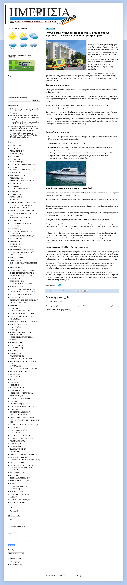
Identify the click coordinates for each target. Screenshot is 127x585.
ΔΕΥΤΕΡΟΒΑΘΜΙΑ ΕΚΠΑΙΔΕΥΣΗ (22, 202)
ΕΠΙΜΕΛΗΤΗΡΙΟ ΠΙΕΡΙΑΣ (19, 284)
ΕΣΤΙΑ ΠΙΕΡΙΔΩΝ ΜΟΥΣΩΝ (19, 294)
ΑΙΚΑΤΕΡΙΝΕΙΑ (15, 162)
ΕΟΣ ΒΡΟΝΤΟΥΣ (16, 278)
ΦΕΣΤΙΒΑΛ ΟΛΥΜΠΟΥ (18, 478)
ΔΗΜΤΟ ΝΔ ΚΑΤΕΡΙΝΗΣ (18, 218)
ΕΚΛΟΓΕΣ (13, 247)
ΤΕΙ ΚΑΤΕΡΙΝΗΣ (15, 472)
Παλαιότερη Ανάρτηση (111, 306)
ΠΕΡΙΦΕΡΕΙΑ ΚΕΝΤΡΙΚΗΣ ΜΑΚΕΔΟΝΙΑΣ (24, 420)
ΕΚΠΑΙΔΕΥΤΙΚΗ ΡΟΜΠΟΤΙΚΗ (21, 252)
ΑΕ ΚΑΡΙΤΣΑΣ (15, 151)
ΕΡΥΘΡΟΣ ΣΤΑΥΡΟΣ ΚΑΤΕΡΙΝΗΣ (21, 292)
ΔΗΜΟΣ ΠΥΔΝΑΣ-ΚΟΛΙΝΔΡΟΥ (21, 210)
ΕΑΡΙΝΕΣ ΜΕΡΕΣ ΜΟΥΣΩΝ (19, 223)
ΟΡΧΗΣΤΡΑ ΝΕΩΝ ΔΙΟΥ (18, 412)
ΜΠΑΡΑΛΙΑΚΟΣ (15, 374)
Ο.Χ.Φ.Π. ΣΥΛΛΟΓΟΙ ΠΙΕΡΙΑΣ (20, 398)
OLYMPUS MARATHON (18, 499)
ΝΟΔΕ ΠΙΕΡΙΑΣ (15, 390)
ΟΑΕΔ (12, 401)
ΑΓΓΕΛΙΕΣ (13, 145)
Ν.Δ (11, 379)
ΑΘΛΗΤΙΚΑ (14, 154)
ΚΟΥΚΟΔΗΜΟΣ (15, 342)
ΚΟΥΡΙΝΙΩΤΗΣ (15, 348)
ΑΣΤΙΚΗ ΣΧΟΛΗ (16, 175)
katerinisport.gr (15, 562)
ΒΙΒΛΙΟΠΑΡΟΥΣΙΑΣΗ (17, 189)
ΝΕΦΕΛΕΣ (13, 385)
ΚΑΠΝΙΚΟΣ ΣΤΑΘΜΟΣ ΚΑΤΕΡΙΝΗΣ (22, 321)
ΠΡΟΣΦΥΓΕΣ (14, 446)
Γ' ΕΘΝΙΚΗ (14, 194)
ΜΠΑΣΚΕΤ (14, 377)
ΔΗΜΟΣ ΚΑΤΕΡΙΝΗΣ (17, 208)
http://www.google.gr (17, 564)
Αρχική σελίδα (81, 306)
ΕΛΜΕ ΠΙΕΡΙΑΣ (15, 257)
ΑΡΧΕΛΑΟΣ (14, 173)
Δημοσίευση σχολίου (55, 301)
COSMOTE (13, 489)
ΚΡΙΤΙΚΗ (13, 350)
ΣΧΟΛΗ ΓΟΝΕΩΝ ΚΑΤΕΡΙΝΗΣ (20, 465)
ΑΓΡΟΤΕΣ (13, 148)
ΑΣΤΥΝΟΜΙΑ (14, 178)
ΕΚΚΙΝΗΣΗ (14, 244)
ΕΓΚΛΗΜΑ (14, 229)
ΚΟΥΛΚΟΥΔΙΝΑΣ (16, 345)
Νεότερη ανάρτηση (52, 306)
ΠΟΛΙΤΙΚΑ (14, 443)
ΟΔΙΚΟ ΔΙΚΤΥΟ (15, 404)
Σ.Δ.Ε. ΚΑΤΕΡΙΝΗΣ (16, 449)
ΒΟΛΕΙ (12, 191)
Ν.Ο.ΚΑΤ (13, 382)
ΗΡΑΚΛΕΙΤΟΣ (15, 305)
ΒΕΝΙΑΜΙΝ (14, 186)
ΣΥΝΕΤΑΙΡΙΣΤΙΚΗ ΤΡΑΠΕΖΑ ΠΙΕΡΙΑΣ (23, 460)
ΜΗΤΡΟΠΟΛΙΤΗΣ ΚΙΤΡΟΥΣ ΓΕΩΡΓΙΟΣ (23, 361)
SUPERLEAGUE (15, 502)
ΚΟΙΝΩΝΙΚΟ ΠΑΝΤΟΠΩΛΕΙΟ (20, 337)
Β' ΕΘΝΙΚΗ (14, 183)
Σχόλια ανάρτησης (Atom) (62, 309)
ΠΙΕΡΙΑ (12, 427)
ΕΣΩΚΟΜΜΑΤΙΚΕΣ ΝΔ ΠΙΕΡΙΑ (21, 297)
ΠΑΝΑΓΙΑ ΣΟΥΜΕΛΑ (17, 415)
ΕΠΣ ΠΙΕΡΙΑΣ (14, 286)
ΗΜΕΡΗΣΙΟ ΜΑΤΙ (16, 303)
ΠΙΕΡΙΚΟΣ (13, 433)
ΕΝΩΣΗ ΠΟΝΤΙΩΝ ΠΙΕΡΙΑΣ (19, 276)
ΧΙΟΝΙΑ (13, 483)
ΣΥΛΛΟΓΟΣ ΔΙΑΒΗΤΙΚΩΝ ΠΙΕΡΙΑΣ (22, 454)
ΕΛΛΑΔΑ (13, 255)
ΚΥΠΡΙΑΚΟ (14, 353)
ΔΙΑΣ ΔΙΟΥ (14, 220)
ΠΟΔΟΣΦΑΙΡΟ (15, 441)
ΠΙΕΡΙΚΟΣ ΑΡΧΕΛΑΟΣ (18, 435)
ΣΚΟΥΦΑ (13, 452)
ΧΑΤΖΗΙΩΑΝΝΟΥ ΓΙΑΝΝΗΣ (20, 480)
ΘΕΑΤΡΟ (13, 308)
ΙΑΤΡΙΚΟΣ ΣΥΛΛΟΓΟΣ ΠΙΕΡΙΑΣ (21, 313)
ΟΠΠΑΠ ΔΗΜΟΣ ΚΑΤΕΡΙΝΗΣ (20, 406)
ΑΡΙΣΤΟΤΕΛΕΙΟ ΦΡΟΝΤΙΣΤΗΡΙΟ (21, 170)
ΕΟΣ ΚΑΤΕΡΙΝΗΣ (16, 281)
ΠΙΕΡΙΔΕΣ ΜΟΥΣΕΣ (17, 430)
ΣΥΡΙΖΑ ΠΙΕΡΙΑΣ (16, 462)
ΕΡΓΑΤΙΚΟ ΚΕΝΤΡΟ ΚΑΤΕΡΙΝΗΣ (21, 289)
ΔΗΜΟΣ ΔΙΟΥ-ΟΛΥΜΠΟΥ (19, 205)
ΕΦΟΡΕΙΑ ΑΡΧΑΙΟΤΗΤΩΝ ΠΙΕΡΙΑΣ (22, 300)
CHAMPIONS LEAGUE (18, 486)
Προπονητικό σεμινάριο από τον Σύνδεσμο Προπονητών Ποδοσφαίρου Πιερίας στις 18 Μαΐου (24, 128)
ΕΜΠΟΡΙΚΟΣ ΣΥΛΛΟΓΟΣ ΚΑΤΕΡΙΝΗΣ (23, 263)
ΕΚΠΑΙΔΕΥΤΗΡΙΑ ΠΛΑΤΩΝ (20, 249)
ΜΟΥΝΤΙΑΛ (14, 366)
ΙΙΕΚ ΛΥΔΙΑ (14, 319)
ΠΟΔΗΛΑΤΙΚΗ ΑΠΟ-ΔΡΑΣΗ (19, 438)
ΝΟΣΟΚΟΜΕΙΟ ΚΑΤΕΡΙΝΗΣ (20, 393)
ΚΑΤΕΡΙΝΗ (14, 327)
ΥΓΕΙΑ (12, 475)
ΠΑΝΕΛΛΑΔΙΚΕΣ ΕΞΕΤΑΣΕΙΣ (20, 417)
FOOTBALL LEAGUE (17, 494)
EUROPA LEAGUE (16, 491)
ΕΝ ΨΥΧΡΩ (14, 267)
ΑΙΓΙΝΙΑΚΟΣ (14, 159)
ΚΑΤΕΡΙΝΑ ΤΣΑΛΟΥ (17, 324)
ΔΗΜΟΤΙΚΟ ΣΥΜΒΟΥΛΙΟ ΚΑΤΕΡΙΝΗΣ (23, 213)
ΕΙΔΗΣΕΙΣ (13, 238)
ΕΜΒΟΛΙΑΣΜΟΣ (16, 260)
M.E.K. (12, 497)
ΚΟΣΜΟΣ (13, 340)
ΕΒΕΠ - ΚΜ (14, 226)
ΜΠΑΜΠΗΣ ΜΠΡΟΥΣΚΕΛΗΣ (20, 371)
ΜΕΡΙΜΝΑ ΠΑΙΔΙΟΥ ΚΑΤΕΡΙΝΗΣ (21, 359)
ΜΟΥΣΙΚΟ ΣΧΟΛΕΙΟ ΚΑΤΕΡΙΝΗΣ (22, 369)
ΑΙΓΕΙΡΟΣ (13, 156)
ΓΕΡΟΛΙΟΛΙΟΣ (15, 197)
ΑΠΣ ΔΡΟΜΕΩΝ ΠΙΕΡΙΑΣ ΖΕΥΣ (21, 164)
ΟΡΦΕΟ (12, 409)
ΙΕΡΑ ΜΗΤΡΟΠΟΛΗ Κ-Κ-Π (19, 316)
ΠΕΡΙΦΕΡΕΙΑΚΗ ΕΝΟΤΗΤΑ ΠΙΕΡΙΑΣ (23, 424)
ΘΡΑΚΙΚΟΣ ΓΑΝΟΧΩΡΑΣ (18, 311)
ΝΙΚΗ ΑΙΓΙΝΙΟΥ (15, 388)
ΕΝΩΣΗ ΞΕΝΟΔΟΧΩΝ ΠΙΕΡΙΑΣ (21, 273)
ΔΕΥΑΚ (12, 200)
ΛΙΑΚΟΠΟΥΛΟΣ (15, 356)
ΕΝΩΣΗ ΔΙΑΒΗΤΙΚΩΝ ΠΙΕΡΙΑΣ (21, 270)
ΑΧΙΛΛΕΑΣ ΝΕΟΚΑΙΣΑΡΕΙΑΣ (20, 181)
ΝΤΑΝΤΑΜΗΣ (15, 396)
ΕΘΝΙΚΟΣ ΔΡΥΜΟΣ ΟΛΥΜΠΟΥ (21, 236)
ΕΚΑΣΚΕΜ (14, 241)
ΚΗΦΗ (12, 330)
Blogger (79, 576)
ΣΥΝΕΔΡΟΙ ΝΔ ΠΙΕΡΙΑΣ (18, 457)
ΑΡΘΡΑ (12, 167)
